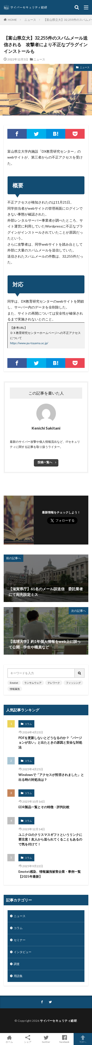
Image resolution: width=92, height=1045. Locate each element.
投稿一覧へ (45, 462)
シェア (27, 1039)
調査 (17, 964)
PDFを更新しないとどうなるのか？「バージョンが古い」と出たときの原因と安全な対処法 (50, 742)
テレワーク (54, 682)
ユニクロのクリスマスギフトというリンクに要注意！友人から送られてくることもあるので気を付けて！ (50, 839)
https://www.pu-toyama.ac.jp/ (29, 343)
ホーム (9, 1039)
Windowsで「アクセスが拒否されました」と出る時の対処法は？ (51, 777)
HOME (12, 19)
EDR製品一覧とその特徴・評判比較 (43, 807)
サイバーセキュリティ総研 (58, 1020)
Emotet (14, 682)
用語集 (18, 976)
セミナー (20, 940)
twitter (46, 1039)
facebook (64, 1039)
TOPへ (83, 1039)
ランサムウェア (32, 682)
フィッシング (73, 682)
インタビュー (22, 952)
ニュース (30, 20)
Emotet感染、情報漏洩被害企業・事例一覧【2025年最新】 (49, 874)
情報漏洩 (15, 688)
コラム (28, 723)
